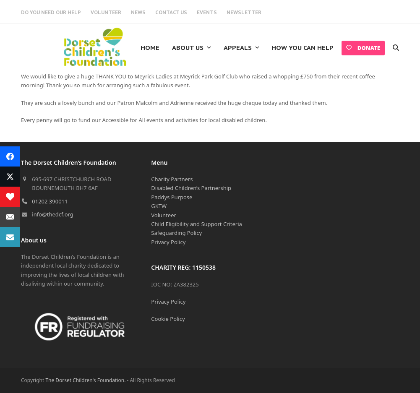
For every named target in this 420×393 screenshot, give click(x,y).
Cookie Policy (168, 319)
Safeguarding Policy (176, 233)
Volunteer (163, 215)
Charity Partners (172, 179)
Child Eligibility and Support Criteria (196, 224)
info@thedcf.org (52, 214)
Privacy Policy (168, 242)
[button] (395, 47)
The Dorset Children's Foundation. (85, 380)
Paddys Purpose (171, 197)
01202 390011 (50, 201)
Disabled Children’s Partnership (191, 188)
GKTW (159, 206)
